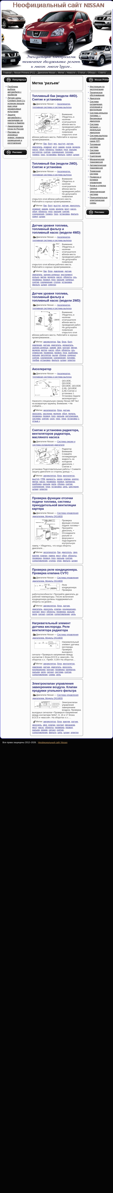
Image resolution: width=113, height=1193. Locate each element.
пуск (66, 149)
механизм (70, 725)
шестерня (74, 486)
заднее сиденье (52, 274)
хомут (69, 154)
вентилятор (69, 476)
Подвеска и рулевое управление (96, 180)
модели (76, 147)
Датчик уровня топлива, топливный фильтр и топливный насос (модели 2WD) (56, 297)
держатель (67, 345)
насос (35, 149)
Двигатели (95, 98)
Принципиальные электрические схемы (98, 200)
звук (59, 347)
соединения (58, 152)
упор (63, 418)
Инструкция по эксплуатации (97, 88)
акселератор (49, 410)
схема (52, 674)
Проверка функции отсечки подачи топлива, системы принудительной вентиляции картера (54, 503)
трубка (35, 360)
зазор (59, 479)
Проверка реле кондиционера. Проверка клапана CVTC (55, 571)
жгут (55, 147)
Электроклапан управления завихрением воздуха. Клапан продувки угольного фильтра (54, 687)
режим (44, 730)
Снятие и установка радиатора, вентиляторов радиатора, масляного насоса (55, 433)
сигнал (41, 614)
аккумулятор (49, 341)
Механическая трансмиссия (97, 160)
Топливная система (95, 145)
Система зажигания (95, 151)
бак (45, 144)
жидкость (51, 479)
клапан (67, 479)
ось (75, 277)
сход (52, 418)
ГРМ (43, 479)
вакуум (66, 721)
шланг (76, 154)
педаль (71, 413)
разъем (72, 149)
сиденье (69, 279)
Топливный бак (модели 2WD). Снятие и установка (55, 165)
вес (55, 144)
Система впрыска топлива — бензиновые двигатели (99, 117)
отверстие (37, 352)
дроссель (37, 413)
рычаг (55, 355)
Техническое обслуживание (97, 93)
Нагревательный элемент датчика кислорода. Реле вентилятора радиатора (51, 626)
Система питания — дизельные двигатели (95, 128)
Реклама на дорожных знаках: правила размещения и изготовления (16, 137)
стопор (57, 282)
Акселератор (41, 369)
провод (59, 149)
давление (58, 271)
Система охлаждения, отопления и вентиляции (96, 105)
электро (52, 284)
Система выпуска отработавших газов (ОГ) (98, 138)
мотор (44, 350)
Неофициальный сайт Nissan (52, 742)
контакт (66, 347)
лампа (52, 555)
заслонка (47, 413)
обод (41, 149)
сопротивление (40, 560)
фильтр (61, 154)
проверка (37, 279)
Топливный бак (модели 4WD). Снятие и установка (55, 97)
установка (51, 154)
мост (67, 209)
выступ (61, 144)
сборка (62, 355)
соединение (46, 282)
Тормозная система (95, 172)
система (36, 418)
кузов (68, 147)
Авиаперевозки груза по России (16, 127)
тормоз (35, 154)
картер (35, 555)
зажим (61, 147)
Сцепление (95, 156)
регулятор (37, 152)
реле (53, 484)
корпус (75, 479)
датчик (70, 144)
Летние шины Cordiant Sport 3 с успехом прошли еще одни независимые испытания (16, 105)
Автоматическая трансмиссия (98, 166)
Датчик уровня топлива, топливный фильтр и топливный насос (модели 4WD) (56, 229)
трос (43, 154)
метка (35, 481)
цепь (65, 486)
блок (50, 271)
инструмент (66, 274)
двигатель (37, 147)
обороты (49, 149)
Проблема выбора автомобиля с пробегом (14, 90)
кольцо (35, 277)
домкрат (48, 147)
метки (43, 277)
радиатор (70, 481)
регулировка (71, 416)
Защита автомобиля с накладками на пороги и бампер (16, 118)
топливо (69, 152)
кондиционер (69, 609)
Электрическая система (97, 193)
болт (50, 144)
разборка (72, 352)
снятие (47, 152)
